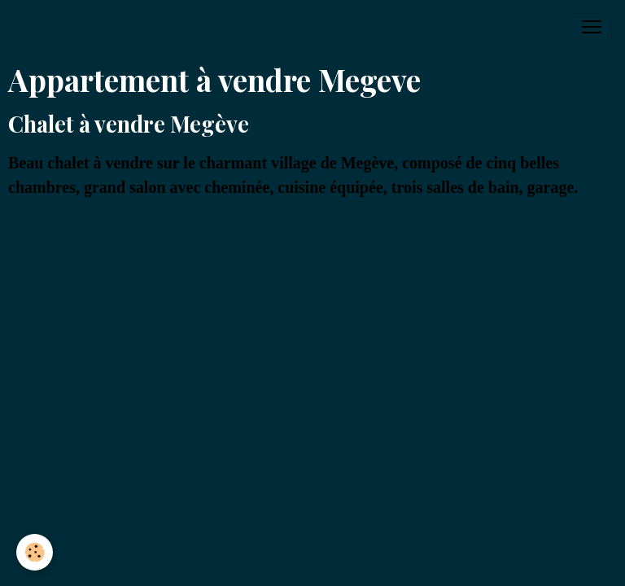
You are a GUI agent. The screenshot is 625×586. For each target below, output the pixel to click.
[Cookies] (34, 552)
